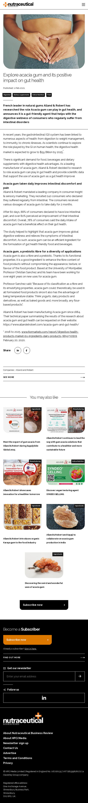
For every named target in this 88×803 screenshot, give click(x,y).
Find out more (11, 657)
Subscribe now (33, 604)
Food (49, 95)
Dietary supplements (21, 95)
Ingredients (36, 409)
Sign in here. (31, 648)
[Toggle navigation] (83, 4)
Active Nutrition (38, 95)
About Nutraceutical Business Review (28, 733)
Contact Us (10, 748)
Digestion (7, 95)
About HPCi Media (14, 738)
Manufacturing (78, 409)
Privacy (8, 763)
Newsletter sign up (15, 743)
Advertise (9, 753)
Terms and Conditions (17, 758)
